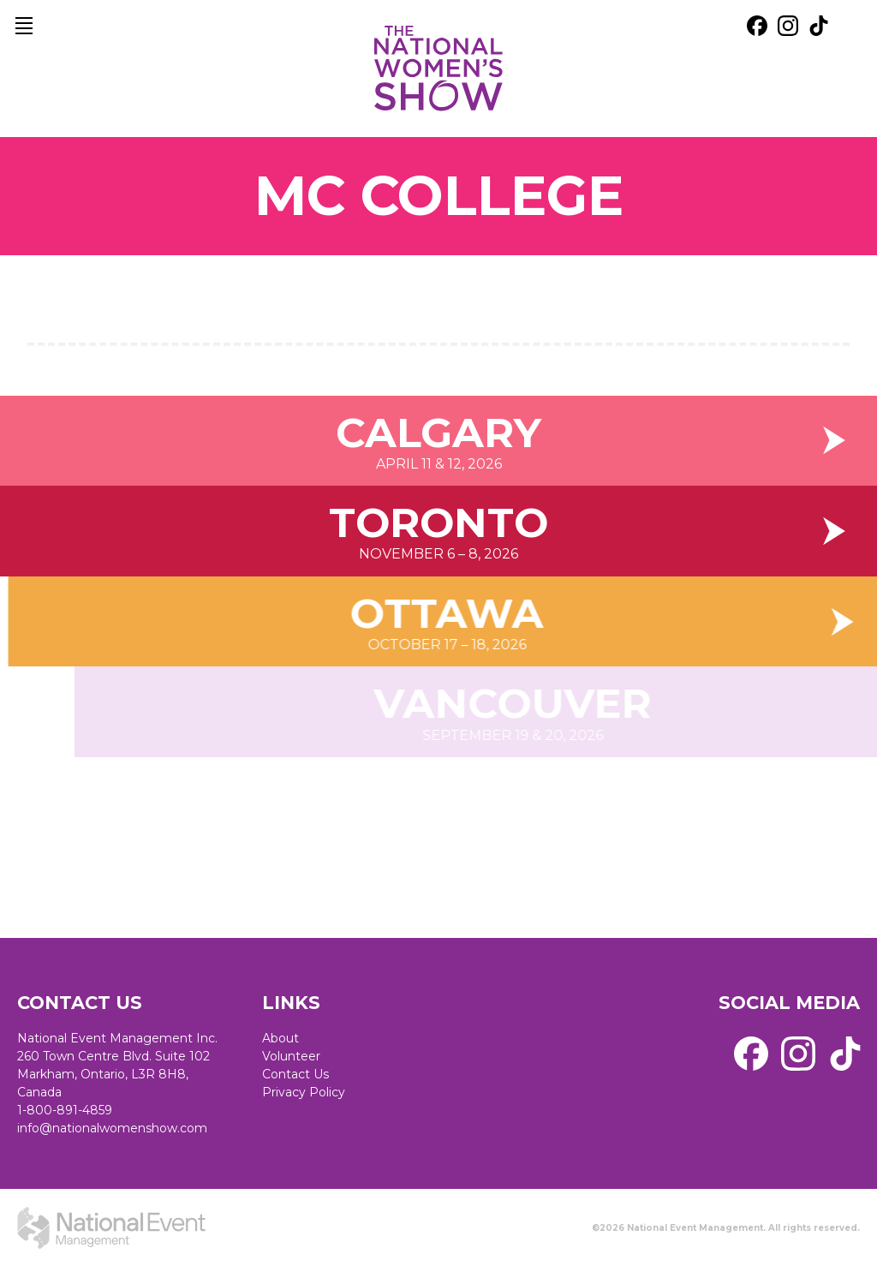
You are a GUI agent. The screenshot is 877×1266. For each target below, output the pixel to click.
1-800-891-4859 (64, 1110)
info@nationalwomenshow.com (112, 1128)
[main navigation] (24, 26)
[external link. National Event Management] (111, 1227)
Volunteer (291, 1056)
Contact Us (295, 1074)
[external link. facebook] (757, 26)
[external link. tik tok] (818, 26)
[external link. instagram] (788, 26)
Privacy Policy (303, 1092)
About (280, 1038)
